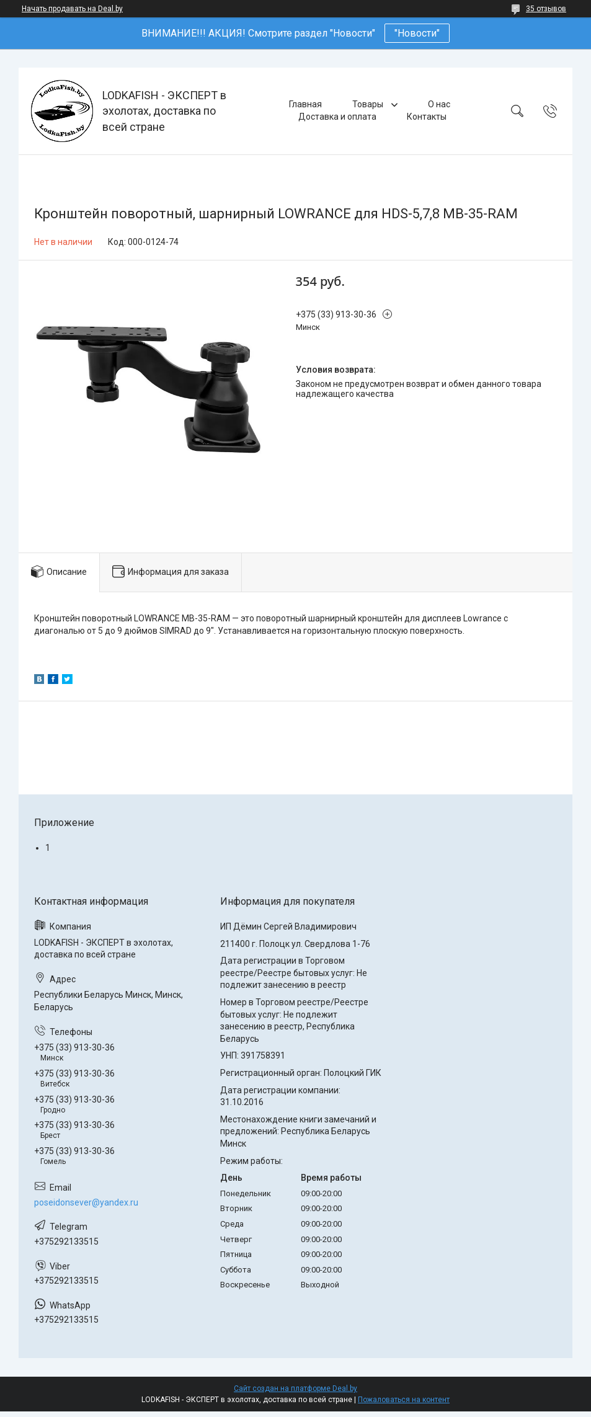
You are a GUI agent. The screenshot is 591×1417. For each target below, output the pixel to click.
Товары (368, 104)
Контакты (427, 117)
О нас (439, 104)
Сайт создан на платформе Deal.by (295, 1388)
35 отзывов (546, 8)
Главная (305, 104)
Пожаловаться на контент (404, 1399)
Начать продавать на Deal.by (72, 8)
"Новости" (417, 33)
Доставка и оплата (337, 117)
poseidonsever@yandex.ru (86, 1202)
